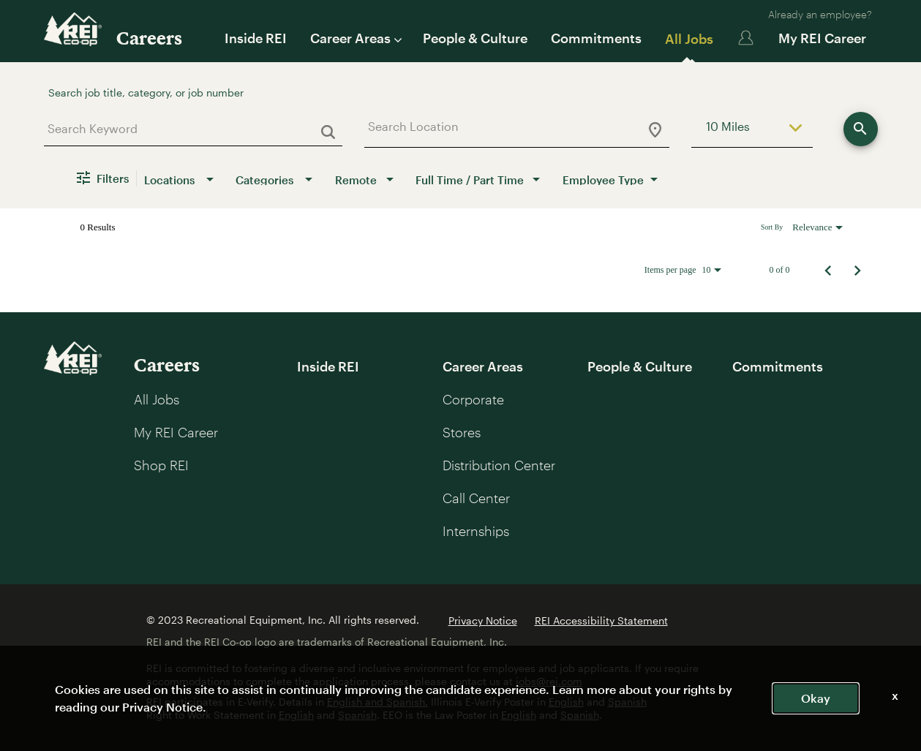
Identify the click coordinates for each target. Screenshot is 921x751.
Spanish (627, 701)
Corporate (473, 399)
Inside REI (256, 38)
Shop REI (161, 465)
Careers (149, 37)
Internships (476, 531)
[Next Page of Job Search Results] (857, 269)
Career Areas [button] (354, 38)
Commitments (596, 38)
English (566, 701)
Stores (462, 432)
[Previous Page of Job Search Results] (828, 269)
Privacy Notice (482, 620)
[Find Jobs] (860, 129)
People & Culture (475, 38)
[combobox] (188, 128)
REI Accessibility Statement (601, 620)
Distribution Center (499, 465)
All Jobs (689, 39)
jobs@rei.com (549, 681)
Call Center (476, 498)
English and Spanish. (377, 701)
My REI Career (822, 38)
